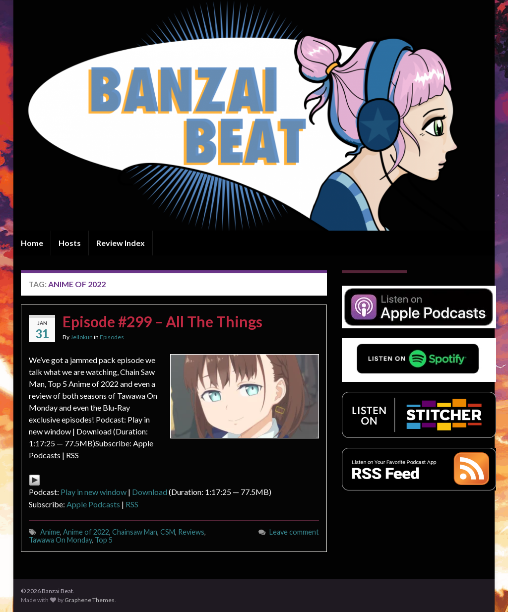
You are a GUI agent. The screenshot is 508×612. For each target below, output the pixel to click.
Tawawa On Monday (60, 540)
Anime (50, 532)
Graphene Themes (89, 600)
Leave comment (294, 532)
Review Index (120, 242)
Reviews (191, 532)
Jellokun (81, 337)
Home (32, 242)
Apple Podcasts (93, 504)
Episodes (112, 337)
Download (149, 491)
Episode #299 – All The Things (162, 321)
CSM (167, 532)
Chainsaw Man (134, 532)
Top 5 (104, 540)
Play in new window (94, 491)
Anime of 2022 (86, 532)
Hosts (70, 242)
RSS (132, 504)
